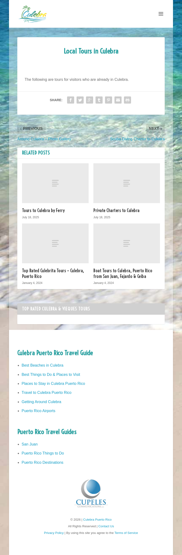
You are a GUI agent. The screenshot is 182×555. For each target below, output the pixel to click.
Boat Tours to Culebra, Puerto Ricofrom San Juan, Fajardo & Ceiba (122, 273)
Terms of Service (126, 533)
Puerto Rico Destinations (42, 462)
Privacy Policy (54, 533)
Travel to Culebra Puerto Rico (46, 393)
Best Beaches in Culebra (42, 365)
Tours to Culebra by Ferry (43, 210)
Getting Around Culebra (41, 402)
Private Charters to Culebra (116, 210)
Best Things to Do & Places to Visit (51, 375)
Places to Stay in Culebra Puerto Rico (53, 384)
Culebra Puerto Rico (97, 519)
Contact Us (106, 526)
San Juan (30, 444)
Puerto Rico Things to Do (43, 453)
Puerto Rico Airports (38, 411)
